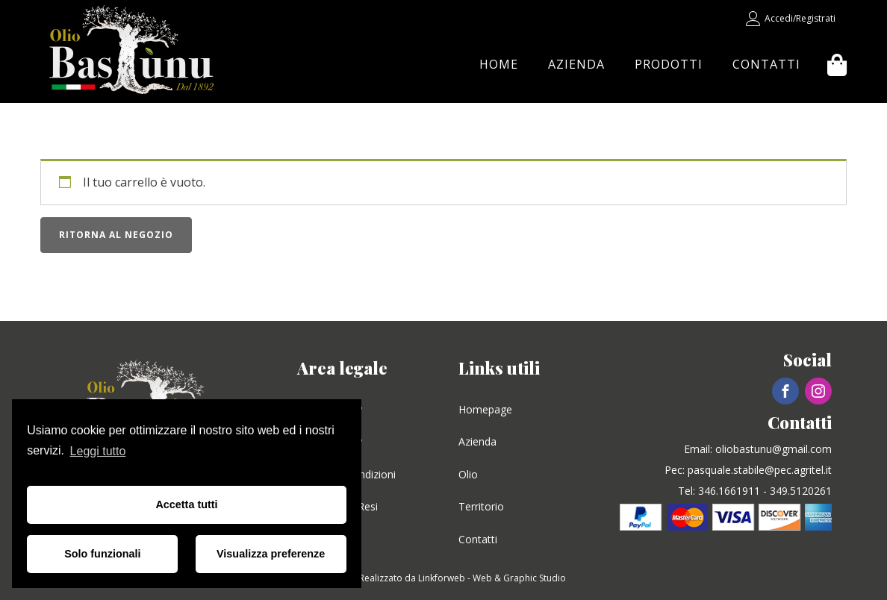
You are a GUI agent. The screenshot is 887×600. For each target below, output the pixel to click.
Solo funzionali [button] (102, 554)
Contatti (766, 64)
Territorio (481, 506)
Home (498, 64)
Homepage (485, 409)
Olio (468, 474)
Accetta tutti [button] (186, 504)
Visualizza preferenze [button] (271, 554)
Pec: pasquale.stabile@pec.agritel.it (748, 470)
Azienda (576, 64)
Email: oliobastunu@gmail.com (758, 449)
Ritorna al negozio (116, 234)
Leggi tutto (98, 451)
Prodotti (669, 64)
